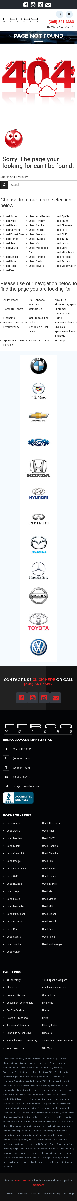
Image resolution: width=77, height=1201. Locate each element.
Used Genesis (37, 234)
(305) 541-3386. (38, 684)
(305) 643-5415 (21, 777)
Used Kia (34, 243)
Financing (9, 317)
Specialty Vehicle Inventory (20, 1040)
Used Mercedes (14, 906)
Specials (60, 326)
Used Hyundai (37, 238)
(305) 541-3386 (61, 22)
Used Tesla (10, 265)
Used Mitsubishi (64, 252)
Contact (35, 1193)
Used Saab (35, 261)
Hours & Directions (14, 322)
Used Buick (10, 225)
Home (58, 317)
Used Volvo (10, 270)
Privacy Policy (11, 326)
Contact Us (35, 308)
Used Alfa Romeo (39, 216)
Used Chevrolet (64, 225)
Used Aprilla (62, 216)
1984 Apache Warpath (53, 980)
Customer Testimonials (18, 1002)
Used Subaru (62, 261)
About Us (60, 299)
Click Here (43, 680)
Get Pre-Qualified (39, 317)
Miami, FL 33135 (22, 749)
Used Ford (61, 229)
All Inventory (10, 299)
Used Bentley (37, 220)
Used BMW (61, 220)
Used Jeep (9, 243)
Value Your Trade (39, 340)
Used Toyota (36, 265)
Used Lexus (62, 243)
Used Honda (10, 238)
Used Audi (9, 220)
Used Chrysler (11, 229)
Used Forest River (13, 234)
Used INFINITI (63, 238)
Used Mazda (11, 247)
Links (32, 322)
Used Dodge (36, 229)
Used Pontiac (37, 256)
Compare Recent (13, 308)
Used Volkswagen (65, 265)
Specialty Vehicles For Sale (56, 1040)
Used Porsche (63, 256)
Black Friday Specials (52, 987)
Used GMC (61, 234)
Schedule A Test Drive (17, 1033)
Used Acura (10, 216)
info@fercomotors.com (26, 786)
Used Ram (9, 261)
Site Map (60, 340)
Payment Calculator (16, 1025)
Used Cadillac (37, 225)
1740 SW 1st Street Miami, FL (60, 27)
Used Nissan (11, 256)
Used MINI (61, 247)
